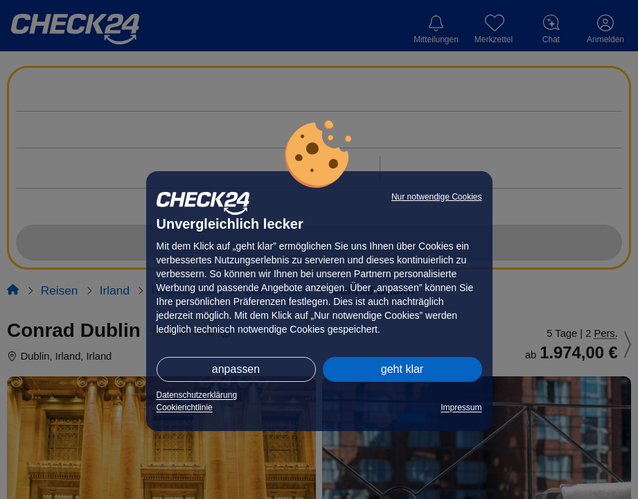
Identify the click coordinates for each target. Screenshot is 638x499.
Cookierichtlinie (185, 407)
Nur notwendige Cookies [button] (436, 197)
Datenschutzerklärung (197, 395)
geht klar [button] (402, 369)
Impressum (461, 407)
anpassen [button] (236, 369)
